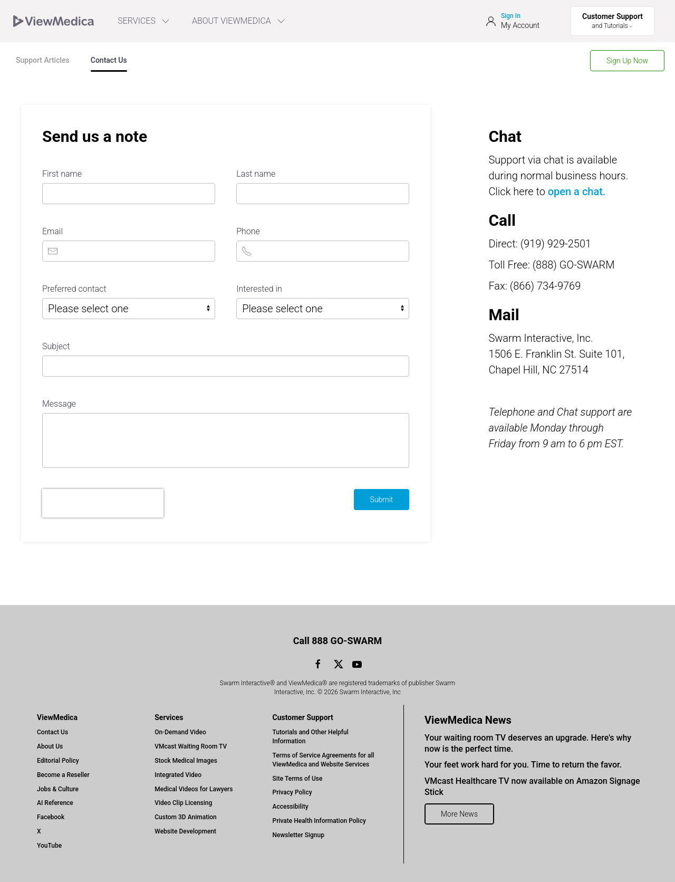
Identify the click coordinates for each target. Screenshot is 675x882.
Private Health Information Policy (319, 821)
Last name (255, 174)
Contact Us (109, 60)
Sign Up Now (627, 60)
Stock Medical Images (186, 760)
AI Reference (55, 803)
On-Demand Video (180, 732)
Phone (248, 231)
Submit (381, 499)
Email (52, 231)
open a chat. (577, 191)
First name (62, 174)
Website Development (185, 831)
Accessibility (290, 806)
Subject (56, 346)
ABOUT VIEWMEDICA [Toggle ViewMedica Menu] (239, 21)
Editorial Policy (58, 760)
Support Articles (43, 60)
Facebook (50, 817)
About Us (50, 746)
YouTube (49, 845)
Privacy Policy (292, 792)
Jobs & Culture (58, 789)
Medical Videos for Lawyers (194, 789)
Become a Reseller (63, 775)
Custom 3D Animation (185, 817)
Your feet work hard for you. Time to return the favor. (523, 765)
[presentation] (102, 503)
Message (59, 404)
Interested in (259, 289)
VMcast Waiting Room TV (191, 746)
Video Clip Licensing (183, 803)
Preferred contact (74, 289)
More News (459, 814)
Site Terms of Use (298, 778)
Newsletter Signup (298, 835)
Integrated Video (178, 775)
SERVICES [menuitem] (144, 21)
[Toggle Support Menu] (612, 21)
